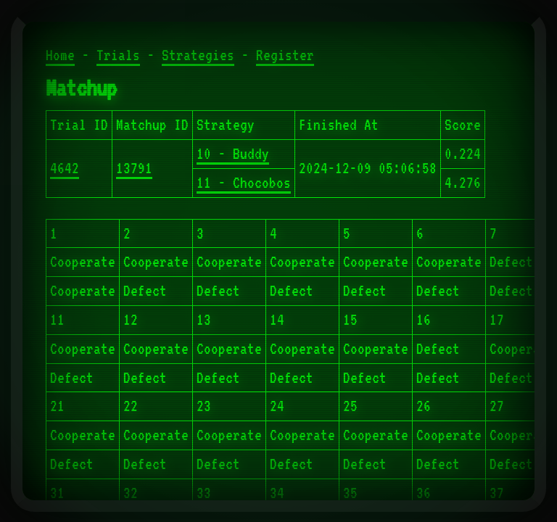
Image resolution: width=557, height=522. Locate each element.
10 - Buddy (233, 153)
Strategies (198, 55)
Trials (118, 55)
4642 (64, 168)
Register (285, 55)
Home (60, 55)
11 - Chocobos (244, 182)
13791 (134, 168)
